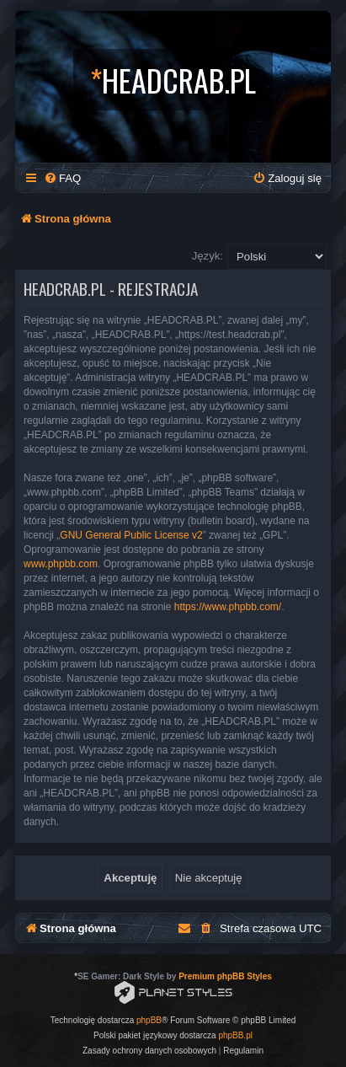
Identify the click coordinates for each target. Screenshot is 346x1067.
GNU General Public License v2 (131, 535)
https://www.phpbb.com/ (227, 607)
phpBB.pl (235, 1035)
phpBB (149, 1020)
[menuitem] (62, 178)
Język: (207, 255)
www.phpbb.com (61, 564)
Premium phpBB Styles (225, 976)
